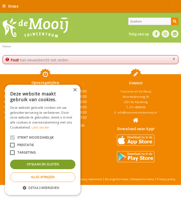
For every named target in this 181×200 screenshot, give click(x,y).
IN (165, 34)
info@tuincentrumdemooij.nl (137, 112)
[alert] (42, 140)
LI (174, 34)
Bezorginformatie (117, 179)
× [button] (75, 90)
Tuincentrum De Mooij (135, 91)
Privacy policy (166, 179)
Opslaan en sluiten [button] (43, 164)
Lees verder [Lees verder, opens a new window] (40, 127)
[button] (42, 187)
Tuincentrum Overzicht (103, 187)
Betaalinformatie (142, 179)
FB (156, 34)
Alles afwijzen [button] (43, 177)
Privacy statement (90, 179)
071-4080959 (137, 107)
